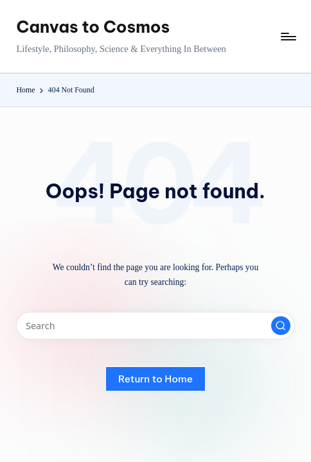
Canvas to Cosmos (93, 27)
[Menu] (287, 36)
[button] (280, 326)
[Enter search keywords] (155, 325)
